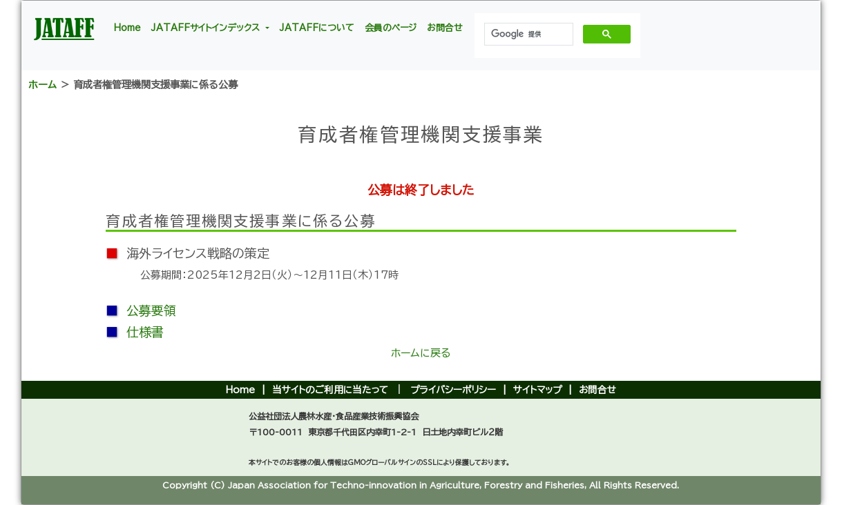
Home (127, 27)
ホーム (42, 84)
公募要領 (151, 310)
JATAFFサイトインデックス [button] (206, 27)
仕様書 (145, 332)
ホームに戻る (420, 353)
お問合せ (445, 27)
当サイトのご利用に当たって (330, 390)
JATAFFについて (317, 27)
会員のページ (391, 27)
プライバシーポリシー (453, 390)
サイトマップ (537, 390)
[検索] (527, 35)
